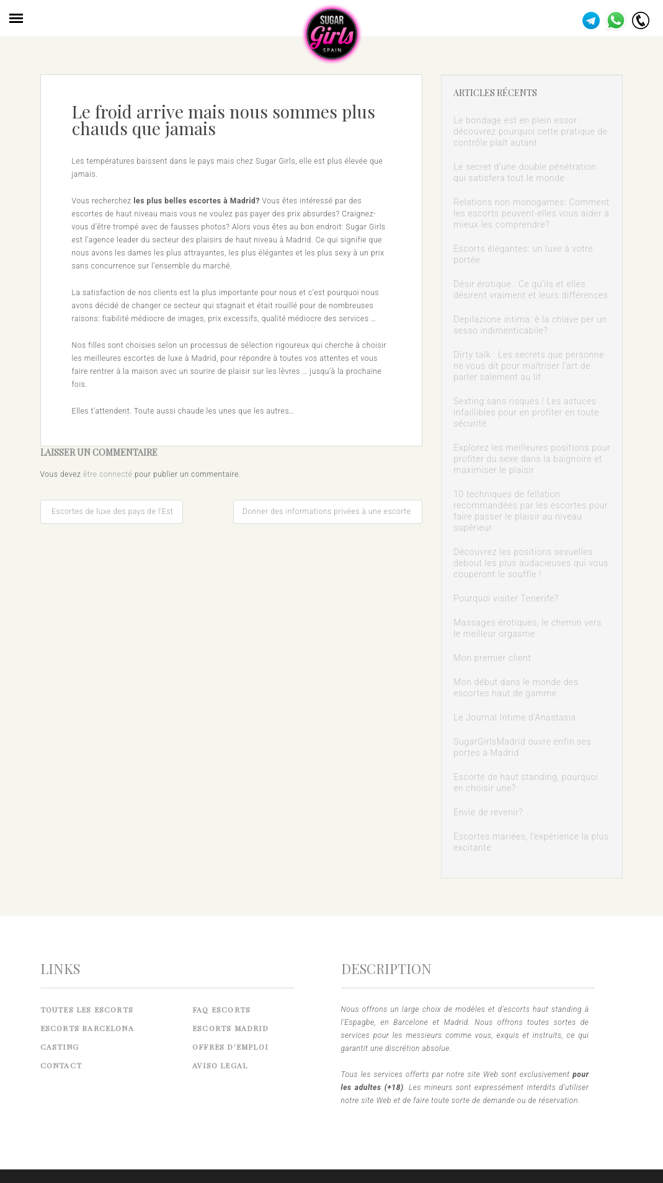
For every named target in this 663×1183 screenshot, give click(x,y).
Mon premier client (492, 658)
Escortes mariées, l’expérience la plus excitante (530, 842)
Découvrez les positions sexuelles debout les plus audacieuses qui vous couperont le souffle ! (530, 563)
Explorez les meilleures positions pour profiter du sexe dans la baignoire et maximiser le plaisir (531, 459)
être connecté (107, 474)
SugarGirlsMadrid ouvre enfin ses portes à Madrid (522, 747)
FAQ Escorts (221, 1009)
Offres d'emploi (230, 1047)
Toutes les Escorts (87, 1009)
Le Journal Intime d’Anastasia (514, 717)
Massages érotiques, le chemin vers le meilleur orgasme (527, 628)
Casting (59, 1047)
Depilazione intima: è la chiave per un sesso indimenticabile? (530, 324)
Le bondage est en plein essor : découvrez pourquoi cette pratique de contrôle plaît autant (530, 131)
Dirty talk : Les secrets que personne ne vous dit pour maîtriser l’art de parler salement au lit (528, 366)
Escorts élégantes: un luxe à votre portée (523, 254)
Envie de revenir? (488, 812)
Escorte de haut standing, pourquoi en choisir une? (525, 782)
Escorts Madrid (230, 1028)
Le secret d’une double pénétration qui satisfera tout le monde (524, 172)
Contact (61, 1065)
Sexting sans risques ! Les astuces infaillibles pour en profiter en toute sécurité (526, 412)
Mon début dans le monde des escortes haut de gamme (515, 687)
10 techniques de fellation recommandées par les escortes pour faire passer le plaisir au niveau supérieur (530, 511)
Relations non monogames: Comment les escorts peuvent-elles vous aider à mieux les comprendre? (531, 213)
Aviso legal (219, 1065)
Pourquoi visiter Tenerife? (506, 598)
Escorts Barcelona (87, 1028)
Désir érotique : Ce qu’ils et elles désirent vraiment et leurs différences (530, 289)
